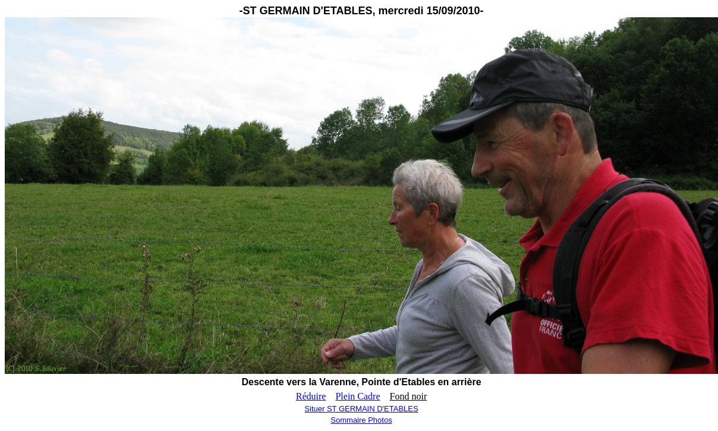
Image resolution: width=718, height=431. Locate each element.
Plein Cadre (357, 396)
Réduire (311, 396)
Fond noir (408, 396)
